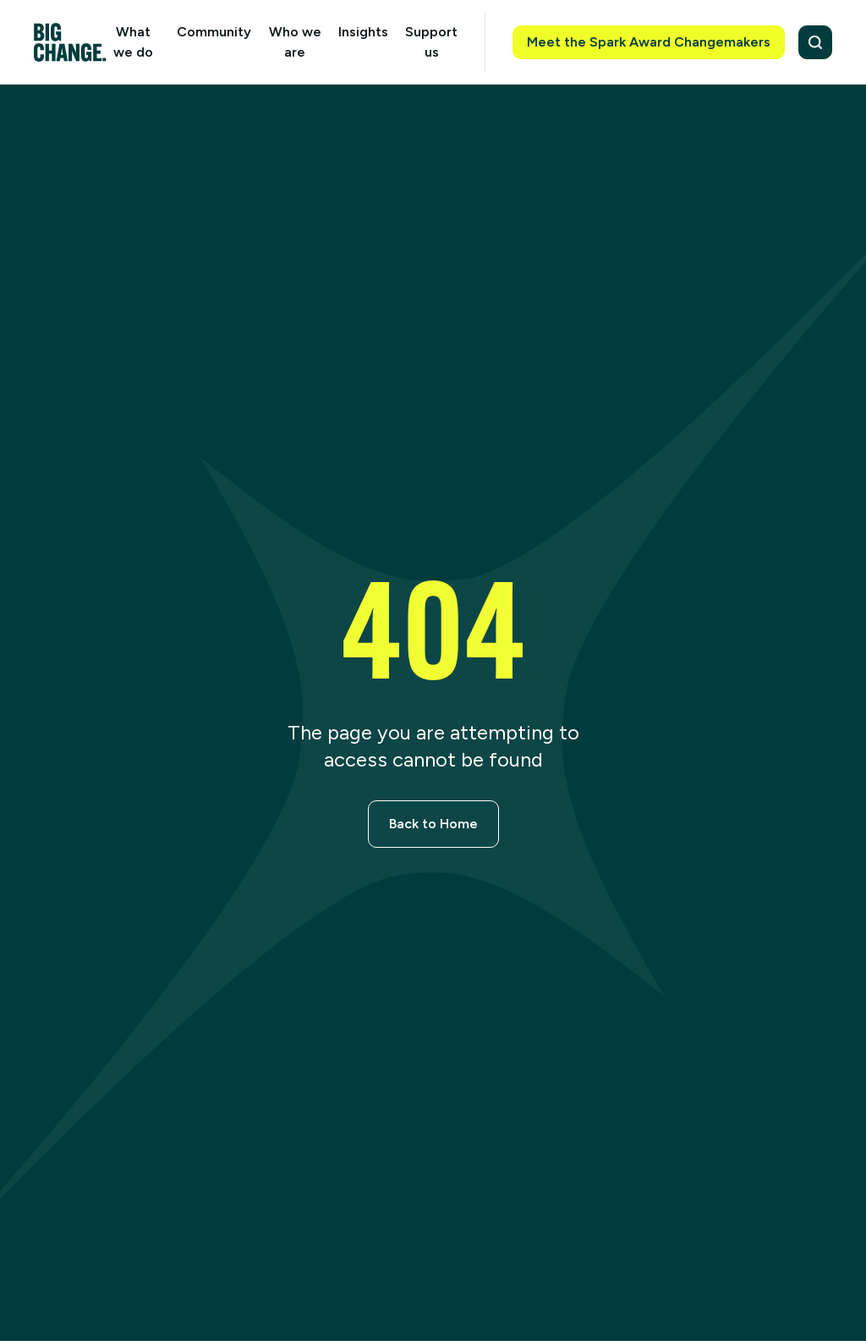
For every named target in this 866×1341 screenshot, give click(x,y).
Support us (431, 42)
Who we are (295, 42)
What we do (133, 42)
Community (214, 32)
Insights (363, 32)
